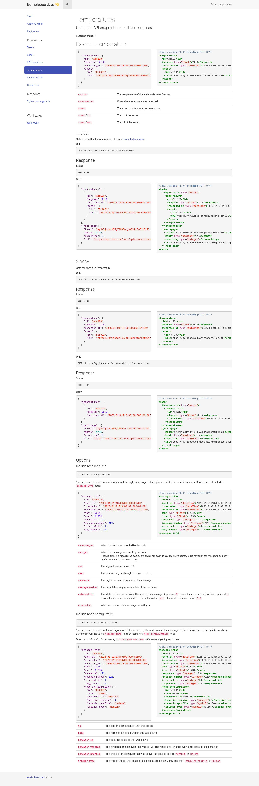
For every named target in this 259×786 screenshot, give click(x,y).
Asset (30, 55)
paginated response (135, 139)
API (67, 4)
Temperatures (34, 70)
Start (29, 16)
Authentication (35, 23)
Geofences (33, 85)
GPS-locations (35, 62)
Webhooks (33, 122)
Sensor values (35, 77)
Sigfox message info (38, 101)
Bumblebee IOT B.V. (36, 777)
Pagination (33, 31)
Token (30, 47)
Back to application (221, 4)
